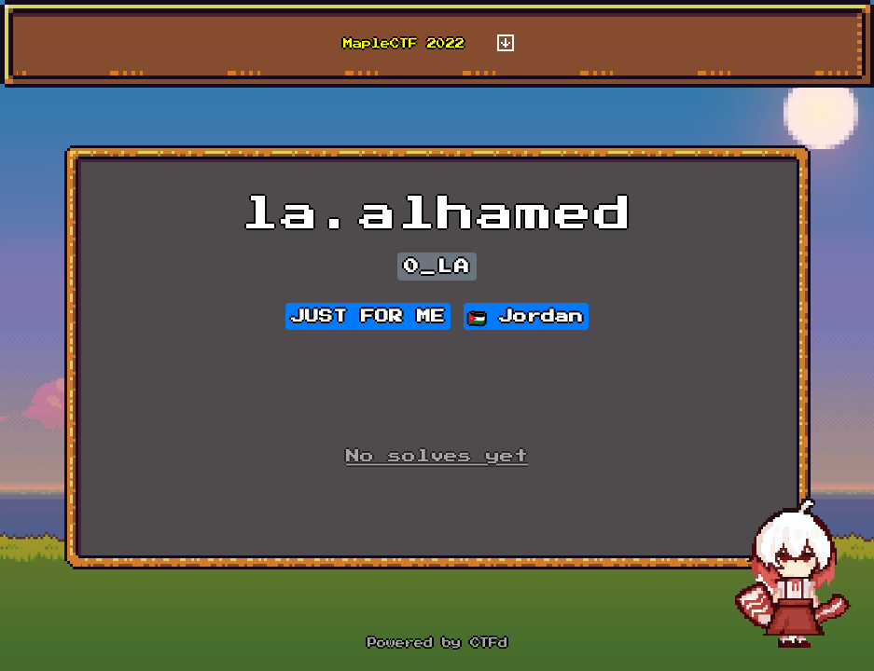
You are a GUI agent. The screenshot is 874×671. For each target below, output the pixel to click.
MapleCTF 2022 (404, 43)
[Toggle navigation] (505, 43)
